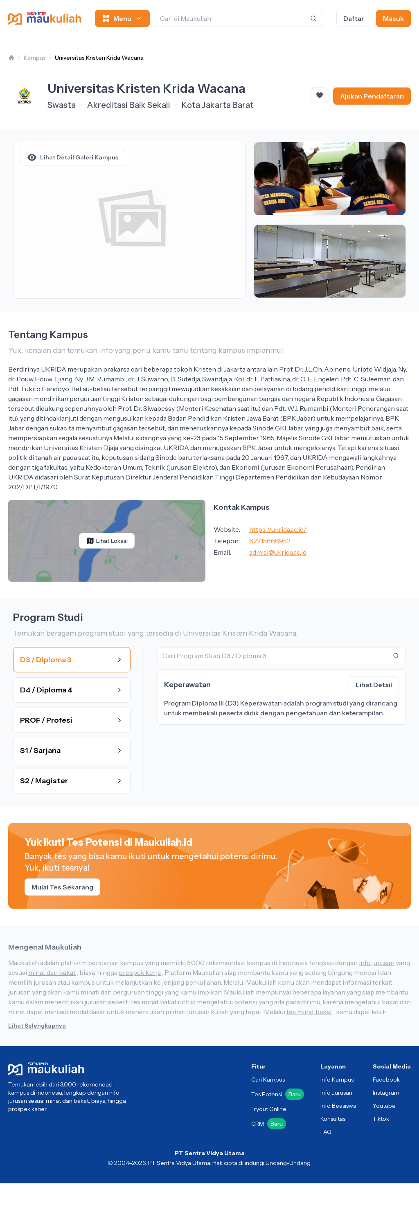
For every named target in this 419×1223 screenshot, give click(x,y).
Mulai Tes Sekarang (62, 887)
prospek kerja (140, 972)
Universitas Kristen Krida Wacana (99, 57)
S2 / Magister (72, 780)
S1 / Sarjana (72, 750)
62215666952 (270, 541)
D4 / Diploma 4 (72, 689)
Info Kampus (337, 1079)
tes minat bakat (154, 1002)
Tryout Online (268, 1109)
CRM (268, 1123)
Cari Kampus (268, 1079)
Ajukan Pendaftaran (372, 96)
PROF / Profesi (72, 720)
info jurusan (376, 963)
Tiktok (381, 1118)
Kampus (35, 57)
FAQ (325, 1132)
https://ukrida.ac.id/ (277, 529)
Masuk (393, 18)
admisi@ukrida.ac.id (277, 552)
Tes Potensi (277, 1094)
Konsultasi (333, 1118)
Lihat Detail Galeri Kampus (72, 157)
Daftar (353, 18)
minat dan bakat (52, 972)
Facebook (386, 1079)
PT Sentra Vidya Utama (210, 1153)
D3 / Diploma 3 (72, 659)
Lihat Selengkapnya (37, 1025)
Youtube (384, 1105)
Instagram (386, 1092)
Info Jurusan (336, 1092)
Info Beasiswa (338, 1105)
